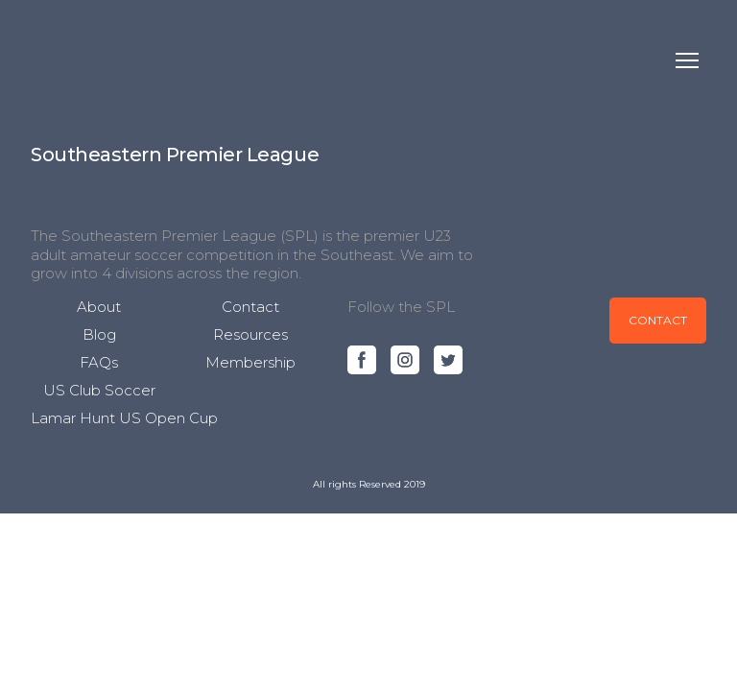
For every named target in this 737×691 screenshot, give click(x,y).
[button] (361, 360)
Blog (99, 334)
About (99, 307)
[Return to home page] (72, 60)
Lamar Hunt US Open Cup (124, 418)
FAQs (99, 362)
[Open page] (175, 153)
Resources (250, 334)
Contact (250, 307)
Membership (250, 362)
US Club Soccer (99, 390)
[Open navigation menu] (687, 60)
